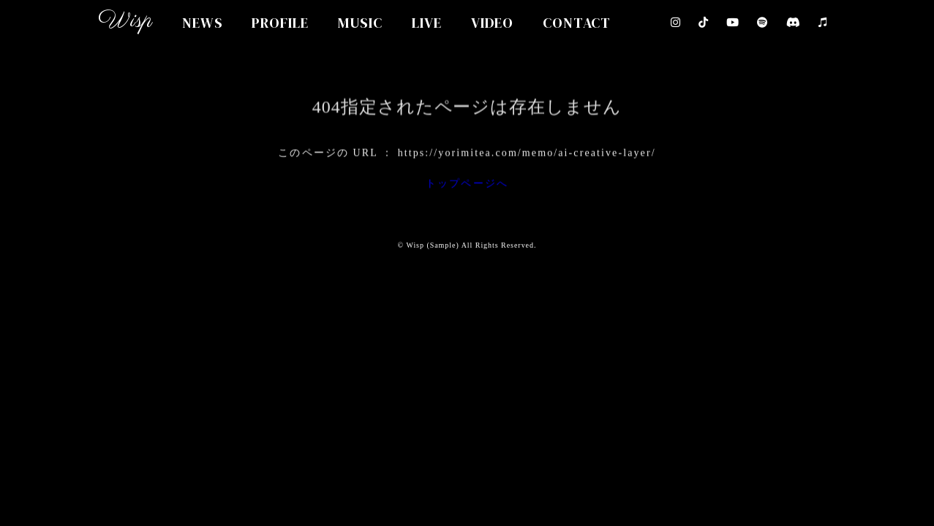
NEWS (202, 22)
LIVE (427, 22)
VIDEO (492, 22)
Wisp (125, 21)
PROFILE (280, 22)
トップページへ (467, 185)
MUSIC (360, 22)
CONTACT (577, 22)
